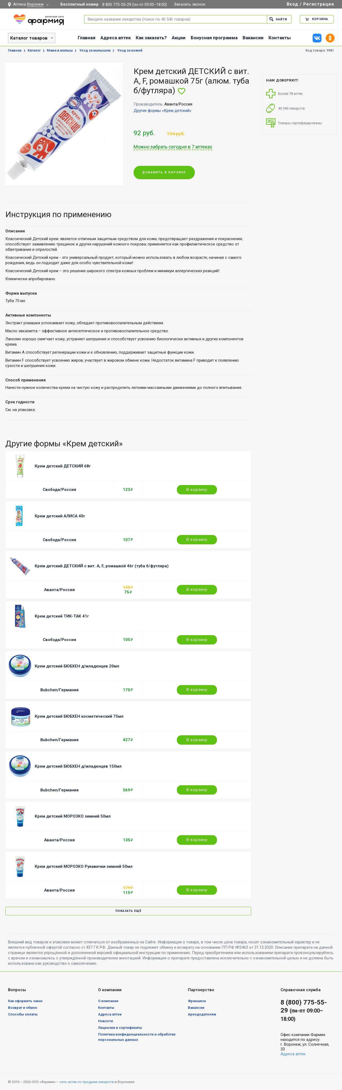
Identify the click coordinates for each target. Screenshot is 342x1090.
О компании (108, 1001)
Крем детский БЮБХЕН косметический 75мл (79, 716)
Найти (278, 19)
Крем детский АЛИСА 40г (60, 516)
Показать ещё (128, 911)
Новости (105, 1021)
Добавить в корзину (164, 172)
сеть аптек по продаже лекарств (87, 1082)
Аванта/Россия (59, 589)
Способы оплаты (23, 1014)
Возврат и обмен (22, 1008)
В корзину (196, 489)
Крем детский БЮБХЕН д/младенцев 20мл (77, 666)
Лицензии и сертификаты (120, 1028)
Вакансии (253, 37)
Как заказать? (151, 37)
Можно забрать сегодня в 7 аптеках (173, 147)
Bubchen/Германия (59, 689)
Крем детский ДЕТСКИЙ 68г (63, 466)
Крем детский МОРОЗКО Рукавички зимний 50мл (84, 866)
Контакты (280, 37)
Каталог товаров (29, 38)
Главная (86, 37)
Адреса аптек (115, 37)
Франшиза (197, 1001)
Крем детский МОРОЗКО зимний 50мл (73, 816)
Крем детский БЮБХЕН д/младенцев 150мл (78, 766)
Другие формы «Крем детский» (162, 110)
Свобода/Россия (59, 489)
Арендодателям (202, 1014)
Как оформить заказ (25, 1001)
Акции (178, 37)
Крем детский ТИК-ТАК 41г (62, 616)
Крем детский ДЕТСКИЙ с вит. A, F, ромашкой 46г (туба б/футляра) (102, 566)
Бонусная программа (214, 37)
